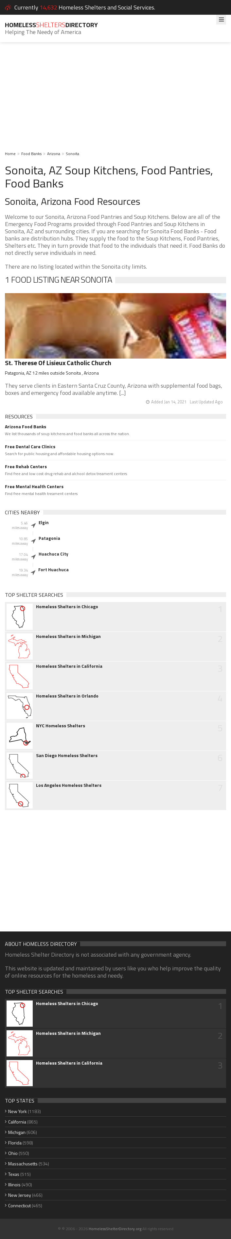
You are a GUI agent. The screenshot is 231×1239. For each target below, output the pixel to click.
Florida (15, 1142)
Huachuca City (53, 554)
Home (10, 153)
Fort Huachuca (53, 570)
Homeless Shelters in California (69, 666)
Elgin (44, 522)
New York (17, 1111)
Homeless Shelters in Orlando (67, 696)
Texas (13, 1174)
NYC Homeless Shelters (60, 726)
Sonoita (72, 153)
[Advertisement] (115, 101)
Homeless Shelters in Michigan (68, 636)
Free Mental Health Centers (34, 486)
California (17, 1121)
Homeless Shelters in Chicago (67, 607)
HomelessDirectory (51, 25)
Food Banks (31, 153)
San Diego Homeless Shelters (67, 755)
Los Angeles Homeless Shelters (68, 785)
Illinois (14, 1184)
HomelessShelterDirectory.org (115, 1229)
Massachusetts (23, 1163)
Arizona (53, 153)
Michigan (17, 1132)
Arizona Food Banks (25, 427)
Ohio (13, 1153)
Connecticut (19, 1205)
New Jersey (19, 1195)
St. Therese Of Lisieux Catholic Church (58, 363)
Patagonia (49, 538)
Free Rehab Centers (26, 466)
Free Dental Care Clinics (30, 447)
